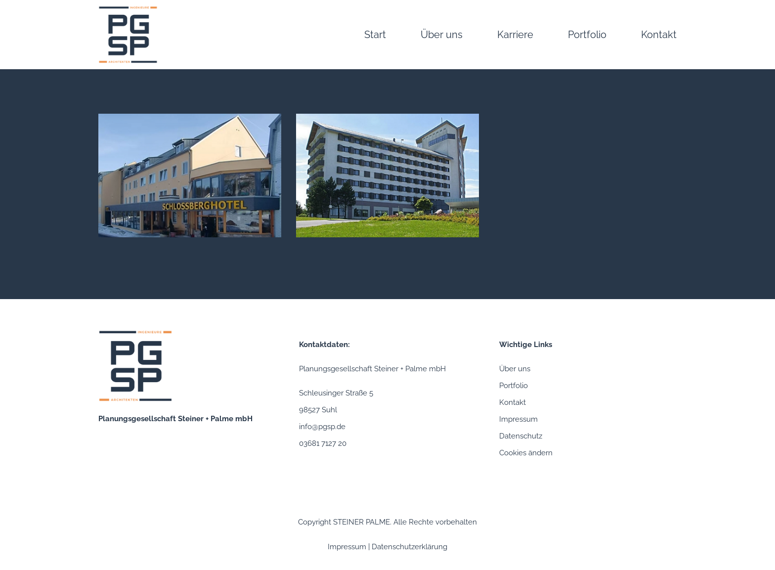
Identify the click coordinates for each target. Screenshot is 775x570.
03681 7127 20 (322, 443)
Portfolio (513, 385)
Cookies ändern (526, 452)
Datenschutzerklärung (409, 546)
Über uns (514, 368)
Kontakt (512, 402)
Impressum (518, 419)
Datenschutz (520, 436)
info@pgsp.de (322, 426)
